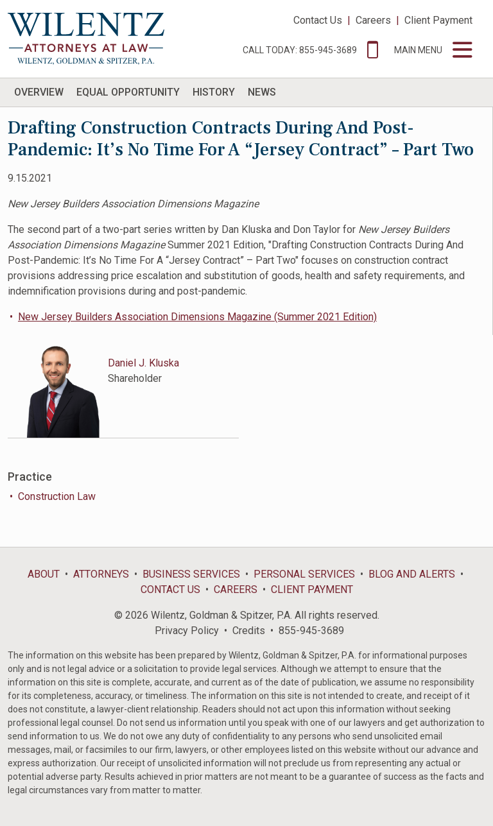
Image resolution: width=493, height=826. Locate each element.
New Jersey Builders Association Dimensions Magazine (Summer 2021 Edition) (197, 317)
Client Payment (438, 20)
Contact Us (317, 20)
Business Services (191, 574)
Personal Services (304, 574)
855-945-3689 (311, 630)
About (44, 574)
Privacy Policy (187, 630)
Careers (373, 20)
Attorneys (101, 574)
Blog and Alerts (411, 574)
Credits (248, 630)
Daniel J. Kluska (143, 363)
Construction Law (57, 496)
